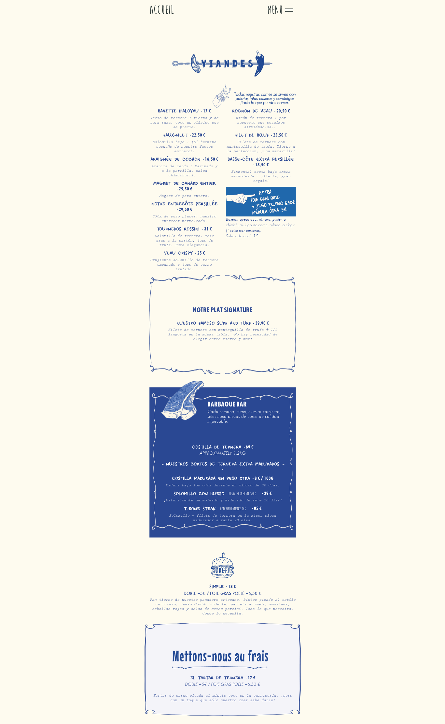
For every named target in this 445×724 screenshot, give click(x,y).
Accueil (161, 10)
